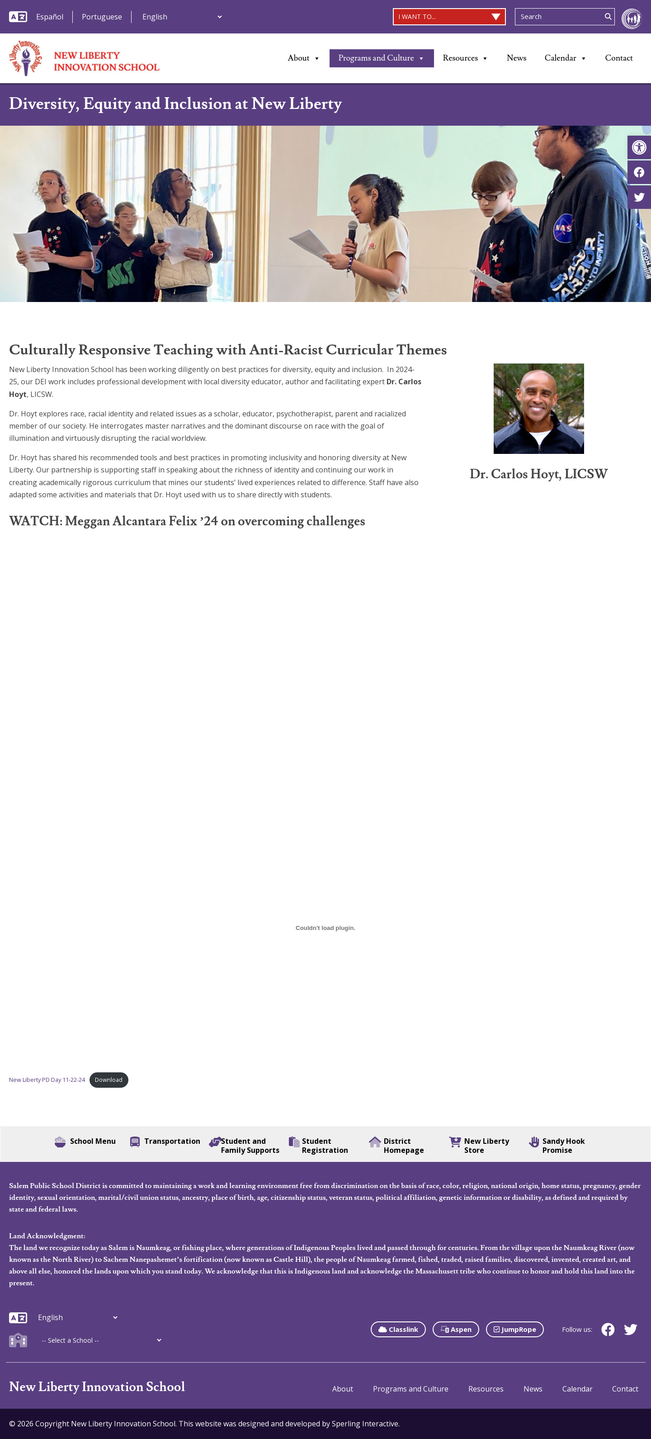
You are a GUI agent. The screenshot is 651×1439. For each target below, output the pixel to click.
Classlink (398, 1329)
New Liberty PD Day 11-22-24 (47, 1080)
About (304, 58)
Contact (619, 58)
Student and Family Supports (244, 1146)
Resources (466, 58)
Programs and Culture (382, 58)
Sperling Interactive (365, 1424)
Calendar (566, 58)
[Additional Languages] (182, 16)
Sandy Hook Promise (557, 1146)
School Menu (85, 1142)
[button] (639, 147)
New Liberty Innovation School (97, 1387)
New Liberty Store (479, 1146)
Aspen (456, 1329)
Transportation (165, 1142)
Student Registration (318, 1146)
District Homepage (396, 1146)
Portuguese (102, 17)
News (516, 58)
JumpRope (515, 1329)
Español (49, 17)
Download (109, 1080)
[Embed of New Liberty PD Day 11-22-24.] (325, 927)
